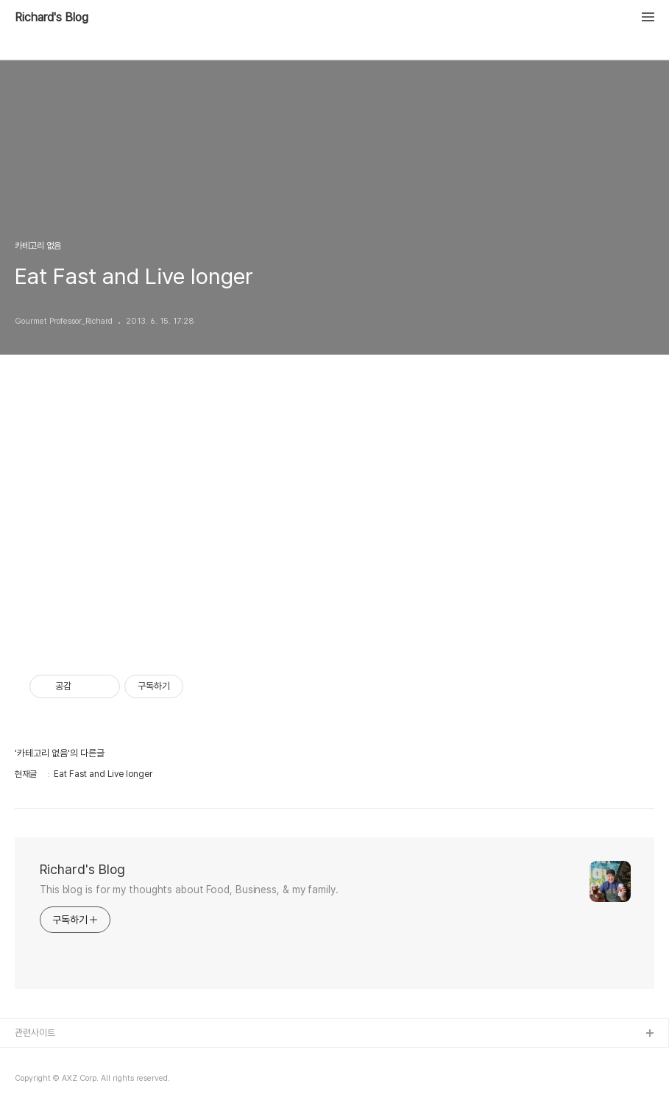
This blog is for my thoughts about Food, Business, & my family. (189, 889)
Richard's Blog (51, 17)
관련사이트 (35, 1032)
